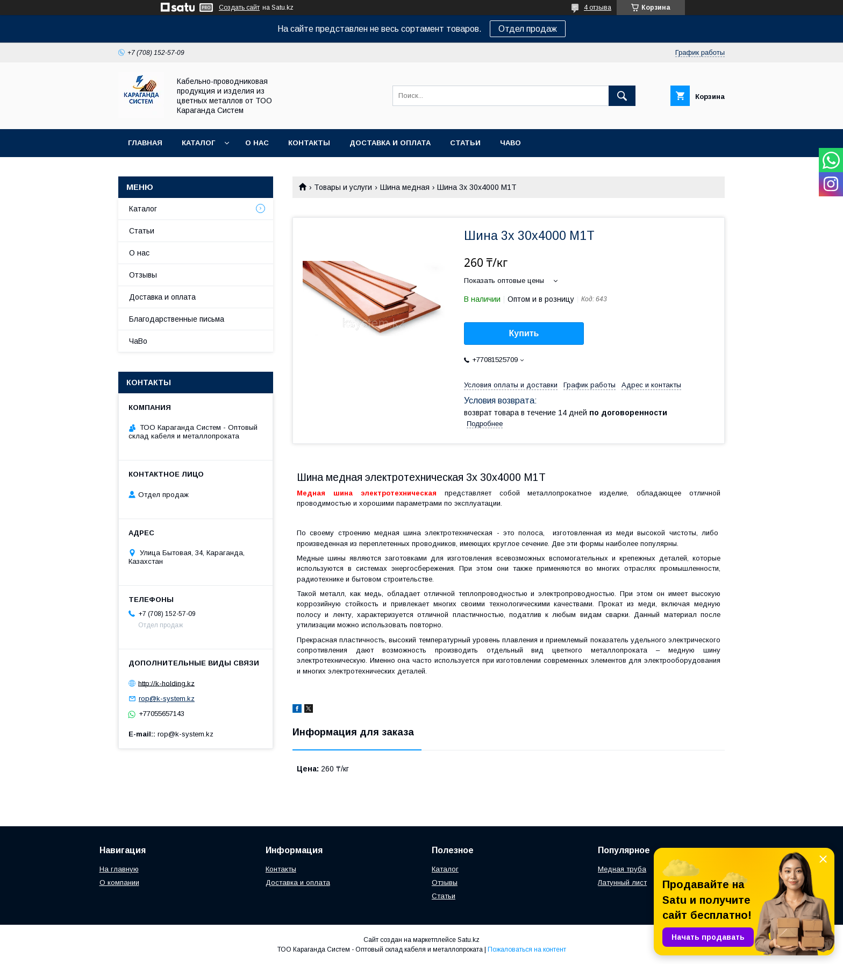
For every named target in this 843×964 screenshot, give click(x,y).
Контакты (309, 143)
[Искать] (622, 96)
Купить (524, 333)
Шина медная (405, 187)
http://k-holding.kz (166, 683)
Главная (145, 143)
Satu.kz (469, 940)
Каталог (198, 143)
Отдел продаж (527, 28)
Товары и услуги (343, 187)
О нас (257, 143)
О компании (119, 882)
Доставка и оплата (390, 143)
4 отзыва (597, 7)
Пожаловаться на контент (527, 949)
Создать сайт (239, 7)
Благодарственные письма (176, 319)
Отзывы (143, 275)
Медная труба (622, 869)
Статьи (465, 143)
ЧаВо (510, 143)
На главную (119, 869)
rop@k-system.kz (167, 698)
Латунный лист (622, 882)
